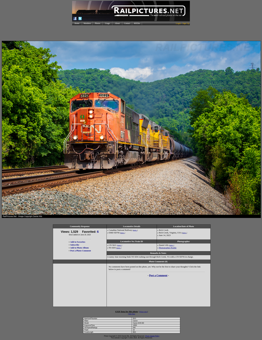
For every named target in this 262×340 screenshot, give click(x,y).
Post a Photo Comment (80, 250)
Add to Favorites (77, 242)
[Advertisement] (131, 33)
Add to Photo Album (79, 247)
